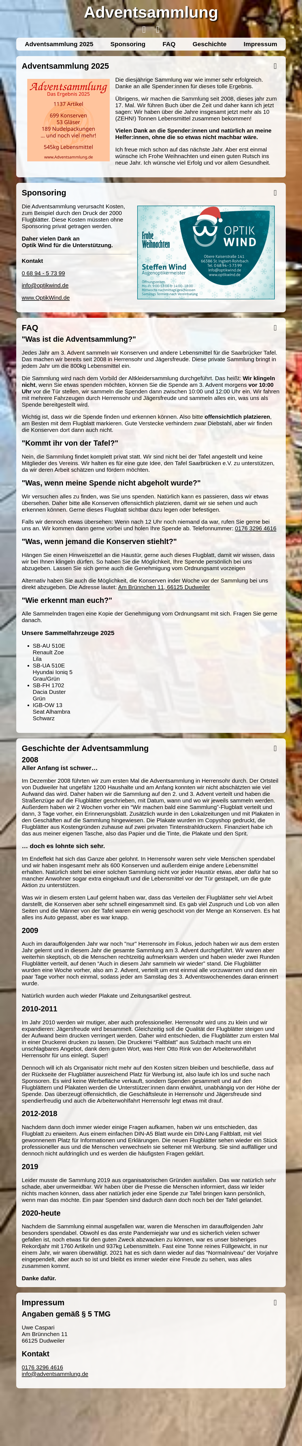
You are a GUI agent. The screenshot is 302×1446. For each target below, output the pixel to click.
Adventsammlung (151, 12)
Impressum (260, 44)
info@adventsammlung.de (55, 1374)
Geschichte (209, 44)
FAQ (169, 44)
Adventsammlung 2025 (59, 44)
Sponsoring (128, 44)
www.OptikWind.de (46, 297)
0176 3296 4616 (255, 528)
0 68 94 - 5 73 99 (43, 273)
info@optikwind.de (45, 285)
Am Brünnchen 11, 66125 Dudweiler (164, 587)
